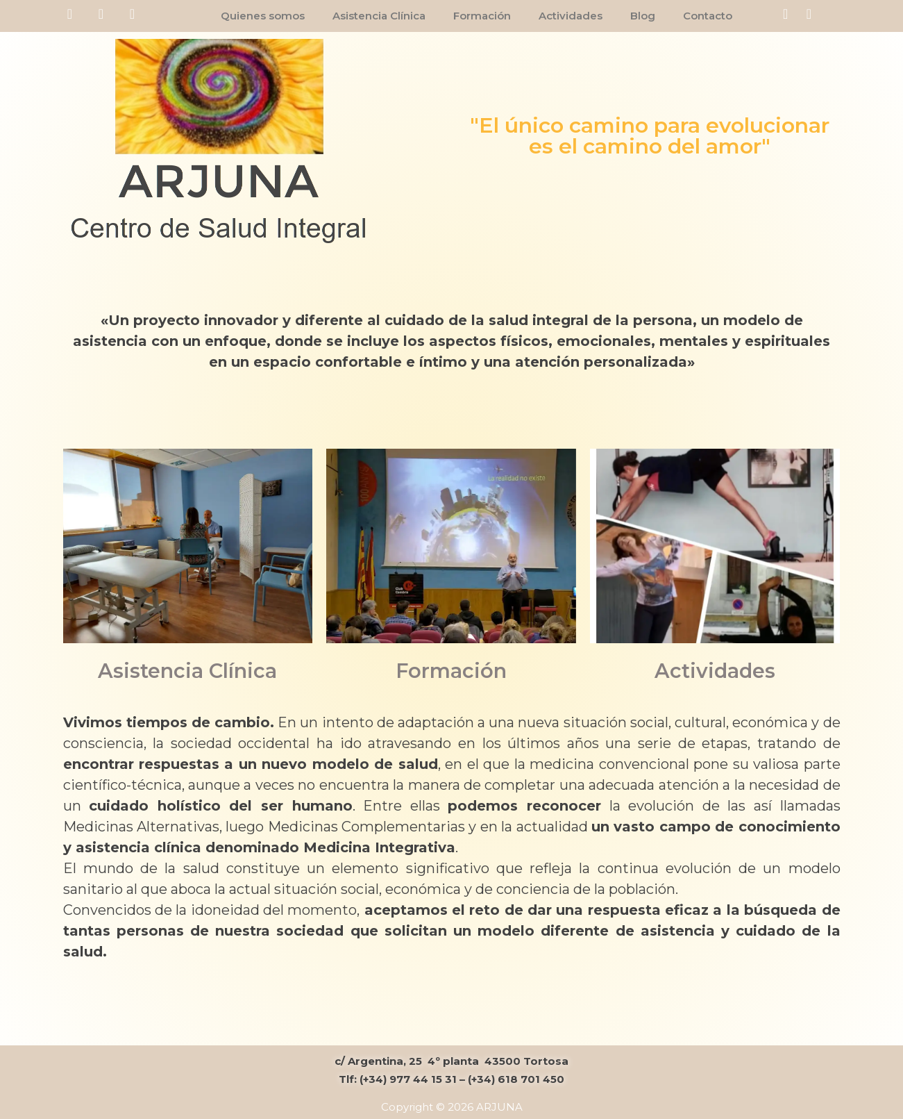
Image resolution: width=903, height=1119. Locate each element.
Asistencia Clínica (378, 15)
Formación (482, 15)
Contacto (707, 15)
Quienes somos (263, 15)
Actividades (570, 15)
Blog (642, 15)
